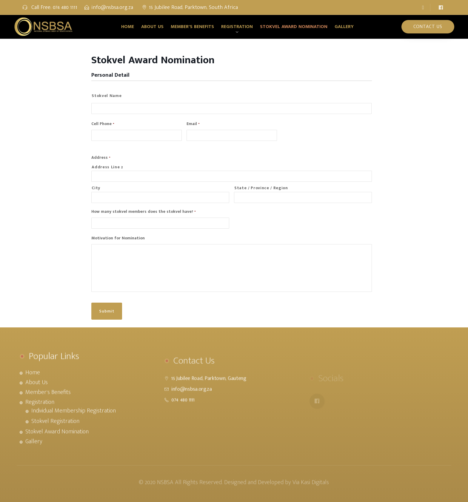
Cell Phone (102, 124)
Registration (237, 27)
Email (193, 124)
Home (127, 27)
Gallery (344, 27)
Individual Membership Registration (73, 427)
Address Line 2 (107, 167)
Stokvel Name (106, 96)
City (96, 188)
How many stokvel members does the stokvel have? (143, 211)
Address (100, 157)
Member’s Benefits (192, 27)
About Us (152, 27)
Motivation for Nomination (118, 238)
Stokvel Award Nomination (293, 27)
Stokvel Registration (55, 437)
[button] (424, 7)
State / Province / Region (261, 188)
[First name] (231, 108)
